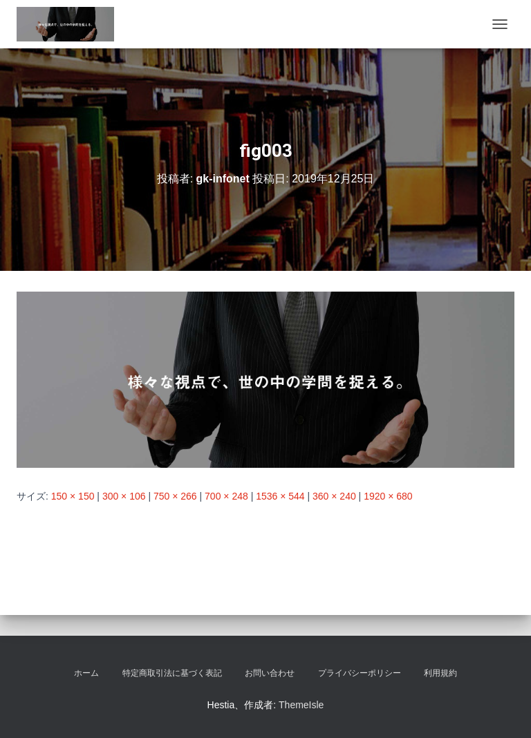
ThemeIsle (301, 704)
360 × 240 (334, 496)
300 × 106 (124, 496)
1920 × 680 (388, 496)
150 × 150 (73, 496)
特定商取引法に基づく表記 (172, 673)
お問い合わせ (270, 673)
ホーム (86, 673)
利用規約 (440, 673)
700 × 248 (226, 496)
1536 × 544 (280, 496)
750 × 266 (175, 496)
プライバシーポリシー (359, 673)
